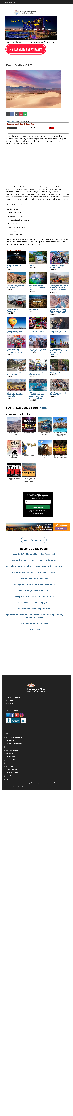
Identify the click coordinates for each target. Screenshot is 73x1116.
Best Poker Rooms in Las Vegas (34, 623)
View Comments (34, 540)
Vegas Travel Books (12, 776)
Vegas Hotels (10, 740)
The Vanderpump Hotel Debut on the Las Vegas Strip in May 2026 (33, 566)
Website (10, 703)
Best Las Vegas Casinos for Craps (34, 590)
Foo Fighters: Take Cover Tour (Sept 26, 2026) (33, 596)
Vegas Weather (11, 753)
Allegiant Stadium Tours (14, 266)
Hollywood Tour (35, 309)
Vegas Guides (10, 756)
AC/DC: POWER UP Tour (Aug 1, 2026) (33, 602)
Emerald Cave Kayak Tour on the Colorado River (37, 287)
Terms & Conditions (10, 787)
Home (8, 121)
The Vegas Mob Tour (58, 373)
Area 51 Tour (33, 266)
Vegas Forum (10, 766)
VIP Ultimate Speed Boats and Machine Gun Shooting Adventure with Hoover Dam (37, 395)
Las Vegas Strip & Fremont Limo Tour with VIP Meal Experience (16, 351)
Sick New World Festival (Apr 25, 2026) (34, 608)
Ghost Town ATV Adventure (13, 310)
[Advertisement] (36, 655)
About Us (9, 779)
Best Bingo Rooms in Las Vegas (34, 578)
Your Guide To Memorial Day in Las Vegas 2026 (34, 554)
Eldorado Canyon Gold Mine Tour (15, 286)
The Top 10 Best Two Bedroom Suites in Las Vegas (33, 572)
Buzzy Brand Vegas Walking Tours (57, 266)
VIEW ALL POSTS (34, 629)
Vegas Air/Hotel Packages (14, 744)
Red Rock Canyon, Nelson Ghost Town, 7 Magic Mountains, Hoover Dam (58, 352)
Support (10, 700)
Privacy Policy (22, 787)
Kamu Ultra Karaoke (36, 331)
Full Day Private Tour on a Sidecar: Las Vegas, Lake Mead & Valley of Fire (59, 288)
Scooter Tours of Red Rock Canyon (15, 373)
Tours (13, 121)
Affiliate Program (11, 769)
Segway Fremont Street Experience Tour (38, 373)
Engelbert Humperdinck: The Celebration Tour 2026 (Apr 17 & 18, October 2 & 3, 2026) (34, 615)
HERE (43, 408)
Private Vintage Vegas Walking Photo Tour (37, 350)
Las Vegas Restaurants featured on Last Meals (34, 584)
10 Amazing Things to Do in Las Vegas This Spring (34, 560)
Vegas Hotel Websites (13, 763)
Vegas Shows (10, 747)
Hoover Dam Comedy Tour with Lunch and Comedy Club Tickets (58, 311)
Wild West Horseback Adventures (58, 394)
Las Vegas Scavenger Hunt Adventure (58, 332)
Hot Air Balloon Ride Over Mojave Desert (14, 332)
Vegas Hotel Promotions (14, 737)
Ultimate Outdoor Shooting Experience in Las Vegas (15, 394)
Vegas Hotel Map (11, 760)
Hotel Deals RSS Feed (12, 773)
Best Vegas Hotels (12, 750)
